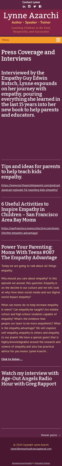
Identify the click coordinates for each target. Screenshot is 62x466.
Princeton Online (42, 463)
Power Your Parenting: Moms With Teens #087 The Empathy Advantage (29, 252)
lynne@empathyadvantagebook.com (31, 448)
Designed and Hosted (22, 463)
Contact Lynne (31, 2)
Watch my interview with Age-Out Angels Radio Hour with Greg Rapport (30, 378)
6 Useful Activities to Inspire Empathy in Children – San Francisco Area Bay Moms (29, 212)
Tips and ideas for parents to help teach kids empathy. (30, 172)
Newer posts (51, 435)
